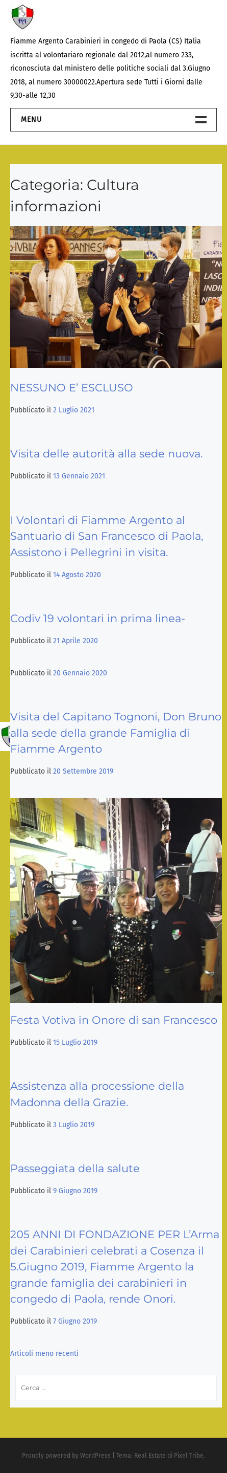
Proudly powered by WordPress (66, 1455)
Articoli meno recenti (44, 1353)
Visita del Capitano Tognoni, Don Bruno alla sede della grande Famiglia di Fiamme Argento (115, 732)
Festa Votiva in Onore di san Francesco (113, 1020)
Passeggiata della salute (75, 1168)
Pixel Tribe (189, 1455)
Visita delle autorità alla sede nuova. (106, 453)
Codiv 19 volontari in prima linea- (97, 618)
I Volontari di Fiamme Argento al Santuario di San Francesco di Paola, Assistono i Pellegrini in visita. (106, 536)
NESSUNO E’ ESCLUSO (71, 387)
